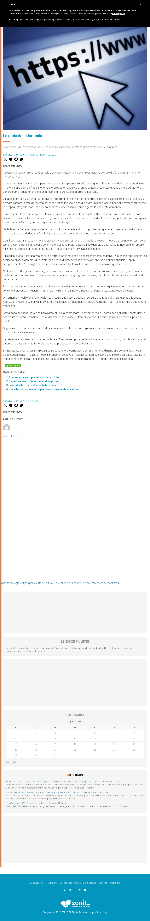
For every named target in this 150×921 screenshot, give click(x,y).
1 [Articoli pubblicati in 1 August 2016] (15, 733)
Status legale (89, 882)
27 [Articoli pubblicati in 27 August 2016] (114, 750)
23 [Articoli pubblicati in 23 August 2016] (35, 750)
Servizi (77, 882)
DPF (43, 882)
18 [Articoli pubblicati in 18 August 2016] (75, 744)
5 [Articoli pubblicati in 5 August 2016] (94, 733)
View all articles (12, 436)
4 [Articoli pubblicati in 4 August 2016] (75, 733)
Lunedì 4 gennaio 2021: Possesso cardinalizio (27, 803)
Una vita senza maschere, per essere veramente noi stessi (44, 389)
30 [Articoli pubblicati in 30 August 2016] (35, 755)
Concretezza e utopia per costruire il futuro (35, 377)
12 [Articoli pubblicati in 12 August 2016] (95, 738)
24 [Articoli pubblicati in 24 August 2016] (55, 750)
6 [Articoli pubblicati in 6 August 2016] (114, 733)
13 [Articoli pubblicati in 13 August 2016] (114, 738)
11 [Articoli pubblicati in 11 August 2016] (75, 738)
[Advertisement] (75, 558)
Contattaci (115, 882)
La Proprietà (66, 882)
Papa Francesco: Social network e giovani (34, 381)
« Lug (8, 762)
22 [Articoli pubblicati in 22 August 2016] (16, 750)
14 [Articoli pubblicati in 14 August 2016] (134, 738)
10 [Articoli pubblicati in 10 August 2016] (55, 738)
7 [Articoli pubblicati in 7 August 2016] (134, 733)
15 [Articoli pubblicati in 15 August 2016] (16, 744)
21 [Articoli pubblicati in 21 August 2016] (134, 744)
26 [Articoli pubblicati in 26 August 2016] (95, 750)
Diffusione (52, 882)
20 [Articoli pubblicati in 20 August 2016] (114, 744)
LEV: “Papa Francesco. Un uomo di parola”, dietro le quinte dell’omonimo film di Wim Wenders (49, 792)
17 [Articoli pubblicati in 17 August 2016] (55, 744)
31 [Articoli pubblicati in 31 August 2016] (55, 755)
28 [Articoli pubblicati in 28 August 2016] (134, 750)
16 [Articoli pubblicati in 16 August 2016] (35, 744)
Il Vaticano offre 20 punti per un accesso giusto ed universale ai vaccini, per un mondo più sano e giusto (53, 781)
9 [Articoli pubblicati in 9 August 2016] (35, 738)
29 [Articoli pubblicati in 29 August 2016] (16, 755)
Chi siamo (34, 882)
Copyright (103, 882)
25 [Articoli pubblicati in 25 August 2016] (75, 750)
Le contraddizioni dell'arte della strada (32, 385)
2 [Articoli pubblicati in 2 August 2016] (35, 733)
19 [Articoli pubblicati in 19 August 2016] (95, 744)
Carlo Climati (37, 155)
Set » (14, 762)
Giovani (52, 155)
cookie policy (118, 13)
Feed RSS (76, 775)
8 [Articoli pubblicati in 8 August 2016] (15, 738)
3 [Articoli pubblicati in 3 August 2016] (55, 733)
